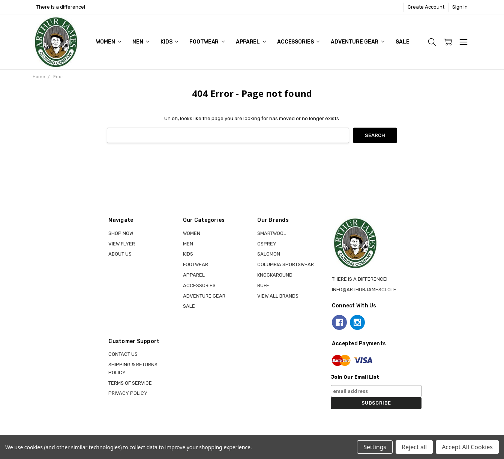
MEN (140, 42)
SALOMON (268, 254)
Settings (374, 447)
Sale (402, 42)
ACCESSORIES (298, 42)
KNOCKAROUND (274, 275)
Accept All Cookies (467, 447)
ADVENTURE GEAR (357, 42)
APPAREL (251, 42)
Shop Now (120, 233)
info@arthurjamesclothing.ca (372, 289)
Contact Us (123, 354)
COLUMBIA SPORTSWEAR (285, 264)
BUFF (263, 285)
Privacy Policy (127, 393)
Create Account (426, 7)
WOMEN (108, 42)
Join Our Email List (355, 377)
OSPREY (266, 244)
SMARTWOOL (271, 233)
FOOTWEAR (207, 42)
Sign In (460, 7)
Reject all (414, 447)
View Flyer (121, 244)
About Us (120, 254)
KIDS (169, 42)
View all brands (277, 296)
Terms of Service (130, 383)
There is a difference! (60, 7)
